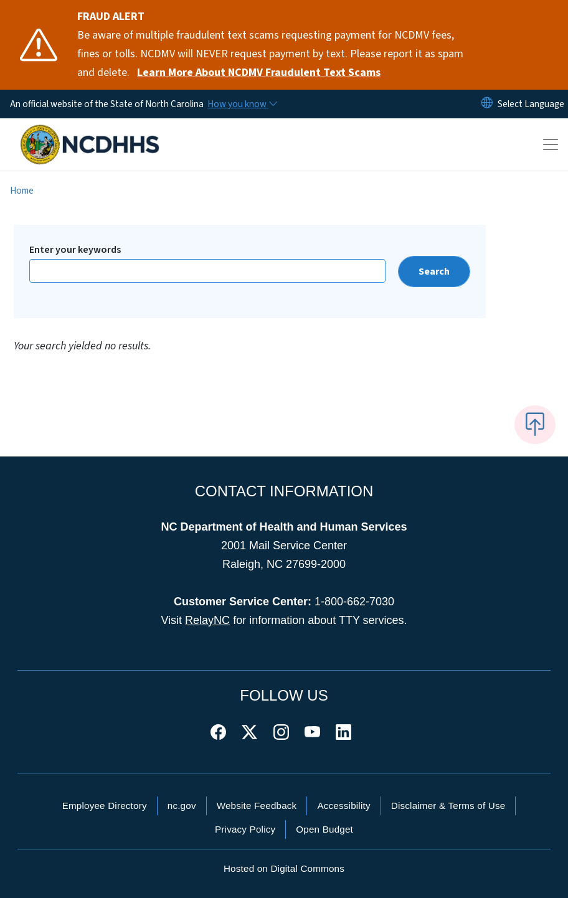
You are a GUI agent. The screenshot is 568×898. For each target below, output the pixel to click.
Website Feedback (257, 805)
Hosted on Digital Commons (284, 868)
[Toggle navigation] (550, 144)
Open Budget (324, 829)
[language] (531, 104)
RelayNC (207, 620)
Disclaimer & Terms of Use (448, 805)
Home (22, 190)
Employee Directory (104, 805)
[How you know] (242, 104)
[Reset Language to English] (487, 104)
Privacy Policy (245, 829)
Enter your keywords (75, 250)
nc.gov (182, 805)
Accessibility (343, 805)
